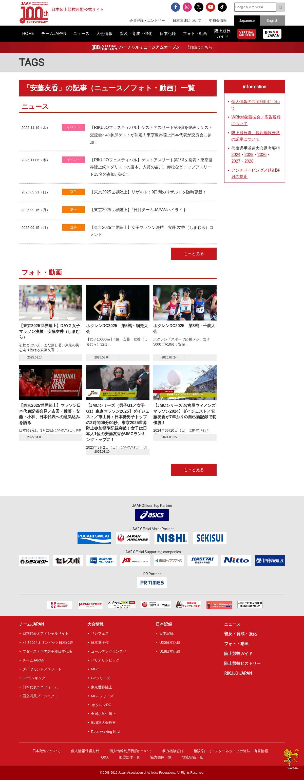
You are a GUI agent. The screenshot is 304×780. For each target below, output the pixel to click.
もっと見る (194, 253)
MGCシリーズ (102, 696)
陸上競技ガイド (238, 653)
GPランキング (34, 678)
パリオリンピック (105, 660)
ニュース (232, 624)
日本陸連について (187, 20)
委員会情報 (218, 20)
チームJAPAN (31, 624)
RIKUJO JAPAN (238, 673)
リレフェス (100, 633)
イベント (73, 127)
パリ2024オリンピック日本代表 (48, 643)
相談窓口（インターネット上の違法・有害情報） (233, 751)
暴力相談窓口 (172, 751)
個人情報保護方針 (85, 751)
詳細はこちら (200, 47)
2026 (262, 154)
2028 (249, 161)
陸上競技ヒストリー (242, 663)
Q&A (105, 757)
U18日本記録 (169, 651)
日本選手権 (100, 643)
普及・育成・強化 (240, 633)
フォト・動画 (236, 643)
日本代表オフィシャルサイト (46, 633)
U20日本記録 (169, 643)
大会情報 (95, 624)
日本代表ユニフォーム (40, 687)
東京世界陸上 (101, 687)
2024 (235, 154)
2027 (235, 161)
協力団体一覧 (161, 757)
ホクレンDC (101, 705)
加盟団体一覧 (129, 757)
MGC (95, 669)
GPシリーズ (100, 678)
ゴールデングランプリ (108, 651)
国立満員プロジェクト (40, 696)
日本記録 (164, 624)
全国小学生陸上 (103, 714)
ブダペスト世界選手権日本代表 (47, 651)
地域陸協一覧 (192, 757)
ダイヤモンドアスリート (42, 669)
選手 (73, 192)
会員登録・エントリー (147, 20)
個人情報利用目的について (130, 751)
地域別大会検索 (103, 723)
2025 (249, 154)
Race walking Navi (105, 732)
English (272, 20)
